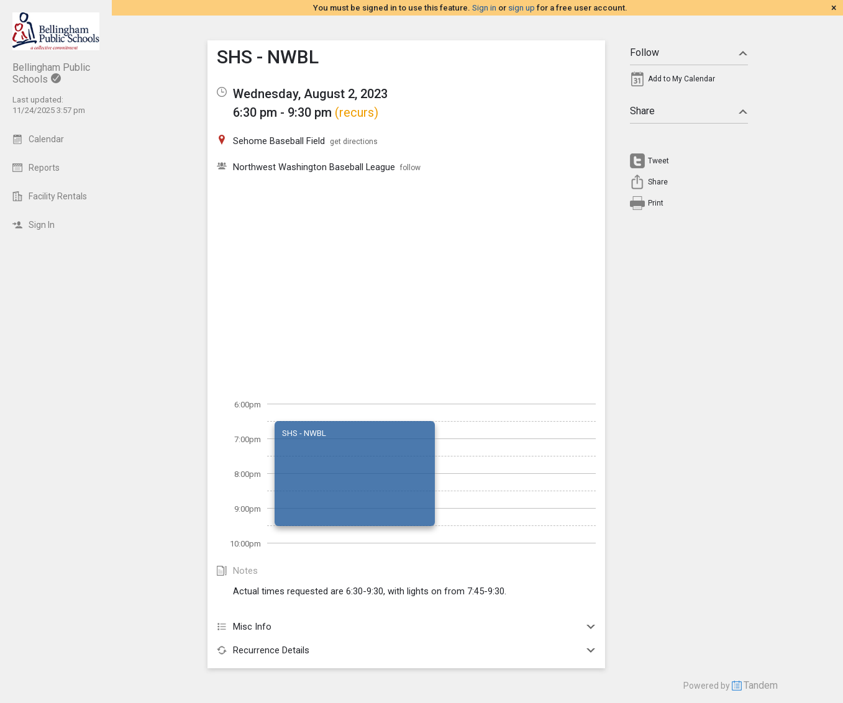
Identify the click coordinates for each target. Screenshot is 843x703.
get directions (354, 141)
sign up (521, 7)
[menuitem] (689, 82)
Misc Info (406, 626)
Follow (689, 52)
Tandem (761, 685)
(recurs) (356, 112)
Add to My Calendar (681, 79)
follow (410, 167)
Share (689, 111)
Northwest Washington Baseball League (314, 167)
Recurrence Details (406, 650)
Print (655, 203)
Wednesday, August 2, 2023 (310, 93)
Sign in (484, 7)
